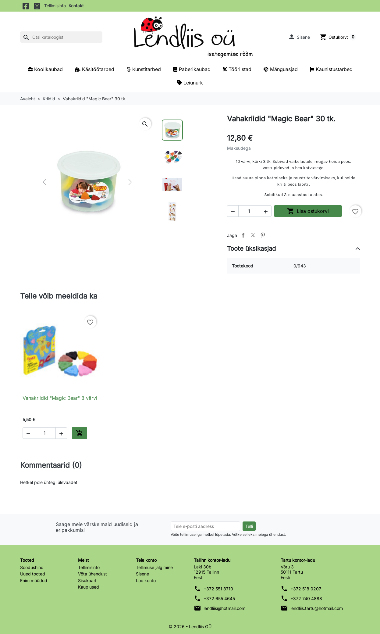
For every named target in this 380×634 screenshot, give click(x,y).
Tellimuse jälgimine (154, 567)
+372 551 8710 (218, 588)
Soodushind (32, 567)
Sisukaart (87, 580)
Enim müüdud (33, 580)
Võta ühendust (92, 573)
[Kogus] (249, 211)
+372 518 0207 (305, 588)
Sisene (142, 573)
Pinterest (262, 235)
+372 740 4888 (306, 598)
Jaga (243, 235)
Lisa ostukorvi (308, 211)
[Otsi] (61, 37)
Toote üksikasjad (251, 248)
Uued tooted (32, 573)
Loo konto (146, 580)
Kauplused (88, 586)
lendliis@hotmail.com (224, 608)
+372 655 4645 (219, 598)
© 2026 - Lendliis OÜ (190, 626)
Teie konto (146, 560)
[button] (299, 36)
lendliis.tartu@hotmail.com (316, 608)
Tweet (253, 235)
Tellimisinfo (55, 5)
